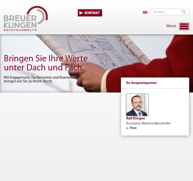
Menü (171, 26)
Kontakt (90, 12)
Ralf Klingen (135, 118)
